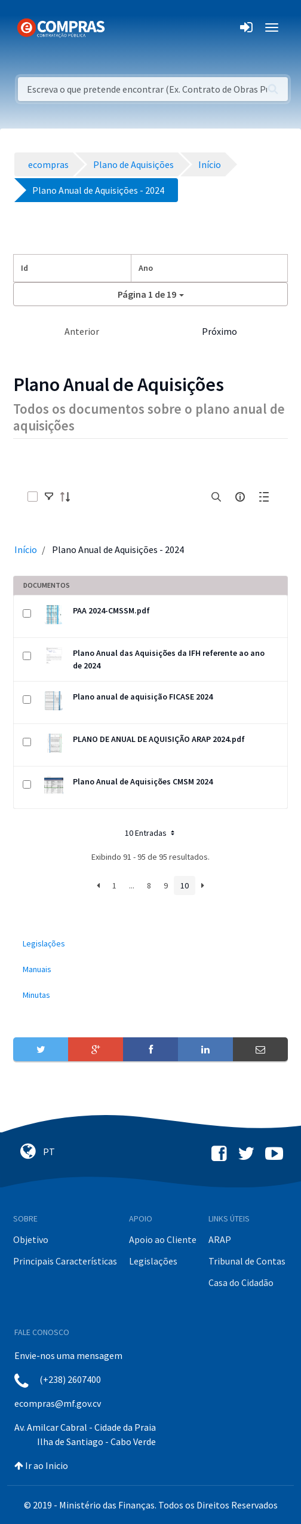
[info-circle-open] (240, 496)
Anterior (81, 331)
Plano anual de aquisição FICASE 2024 (143, 696)
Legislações (153, 1261)
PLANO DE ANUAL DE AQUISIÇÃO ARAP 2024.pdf (159, 739)
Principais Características (65, 1261)
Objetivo (30, 1239)
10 (184, 885)
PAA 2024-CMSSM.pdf (111, 610)
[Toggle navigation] (121, 27)
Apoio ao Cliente (162, 1239)
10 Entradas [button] (151, 832)
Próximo (219, 331)
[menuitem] (150, 943)
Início (25, 549)
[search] (216, 496)
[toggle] (49, 496)
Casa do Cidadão (241, 1282)
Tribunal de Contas (246, 1261)
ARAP (219, 1239)
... (131, 885)
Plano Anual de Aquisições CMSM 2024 (143, 781)
